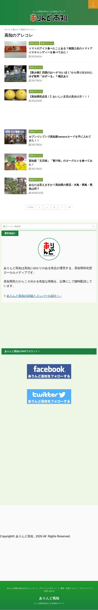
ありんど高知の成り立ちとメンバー (21, 517)
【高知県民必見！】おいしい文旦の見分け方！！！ (59, 96)
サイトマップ (85, 517)
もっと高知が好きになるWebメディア (49, 532)
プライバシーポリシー (48, 517)
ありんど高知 (49, 527)
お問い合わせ (49, 520)
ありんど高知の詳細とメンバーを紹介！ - (34, 295)
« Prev (30, 207)
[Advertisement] (49, 117)
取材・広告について (68, 517)
